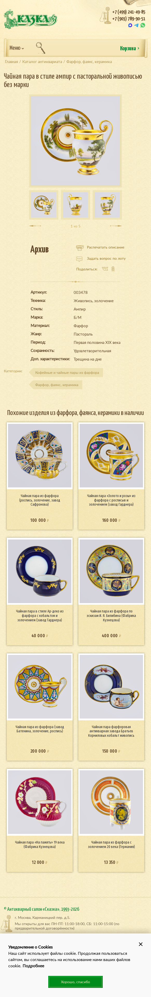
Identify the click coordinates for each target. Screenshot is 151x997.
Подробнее (33, 965)
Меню (17, 48)
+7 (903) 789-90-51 (128, 18)
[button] (141, 944)
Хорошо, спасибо (75, 981)
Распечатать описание (100, 247)
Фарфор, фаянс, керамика (56, 384)
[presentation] (35, 226)
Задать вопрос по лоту (101, 258)
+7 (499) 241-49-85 (128, 12)
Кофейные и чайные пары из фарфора (67, 372)
